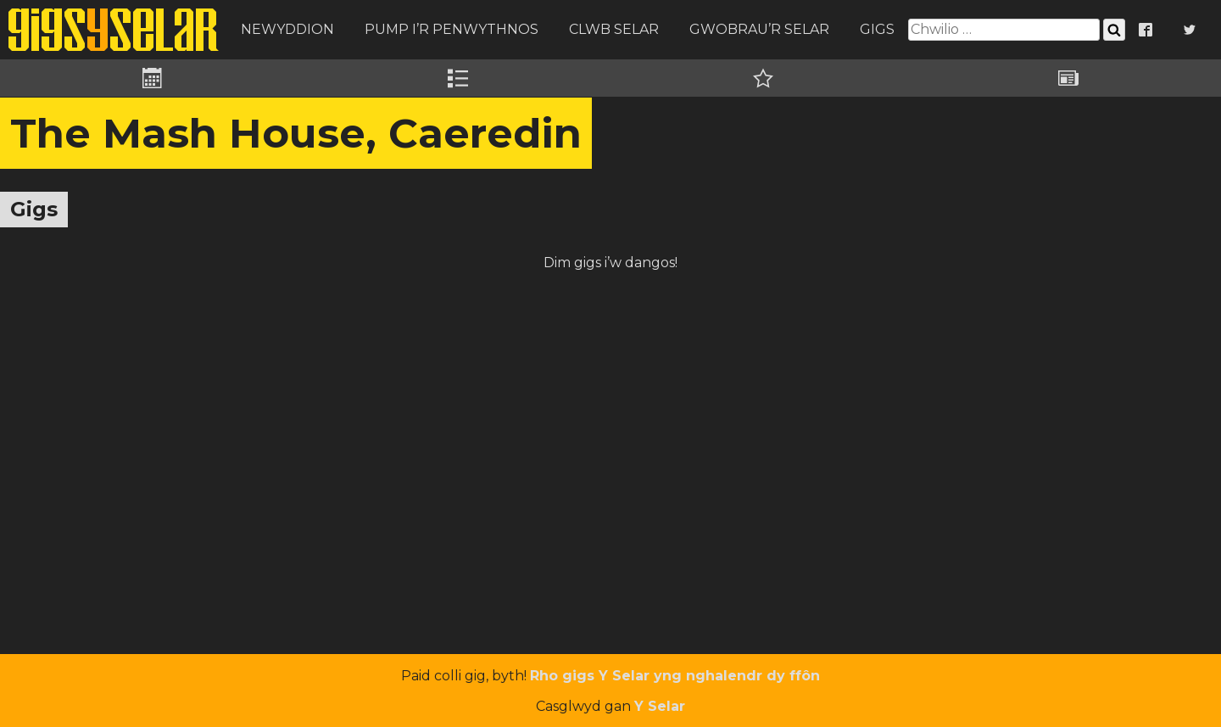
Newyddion (287, 29)
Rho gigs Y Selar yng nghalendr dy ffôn (675, 676)
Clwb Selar (614, 29)
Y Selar (659, 706)
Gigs (877, 29)
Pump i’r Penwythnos (451, 29)
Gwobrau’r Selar (759, 29)
